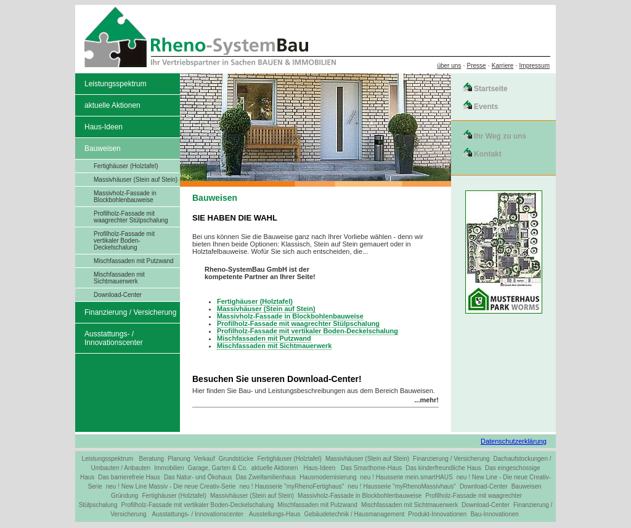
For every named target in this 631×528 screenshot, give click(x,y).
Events (486, 106)
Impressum (534, 65)
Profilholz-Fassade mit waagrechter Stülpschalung (131, 217)
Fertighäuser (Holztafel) (126, 166)
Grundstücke (236, 458)
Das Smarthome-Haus (371, 468)
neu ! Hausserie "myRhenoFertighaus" (291, 486)
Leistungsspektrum (115, 83)
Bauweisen (102, 148)
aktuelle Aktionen (112, 105)
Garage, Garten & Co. (218, 468)
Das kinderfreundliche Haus (443, 468)
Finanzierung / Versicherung (130, 312)
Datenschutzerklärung (514, 441)
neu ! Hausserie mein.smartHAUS (406, 477)
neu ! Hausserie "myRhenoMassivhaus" (402, 486)
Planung (179, 458)
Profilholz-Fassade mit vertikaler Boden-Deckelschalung (124, 240)
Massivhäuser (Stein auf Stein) (135, 179)
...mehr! (426, 400)
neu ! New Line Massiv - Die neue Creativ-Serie (171, 486)
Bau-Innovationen (494, 514)
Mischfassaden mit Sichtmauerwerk (119, 278)
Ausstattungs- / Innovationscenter (113, 338)
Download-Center (118, 294)
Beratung (151, 458)
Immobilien (169, 468)
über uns (449, 65)
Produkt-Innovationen (437, 514)
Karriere (503, 65)
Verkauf (204, 458)
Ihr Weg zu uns (500, 136)
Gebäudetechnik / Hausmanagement (354, 514)
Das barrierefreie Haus (129, 477)
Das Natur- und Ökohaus (198, 477)
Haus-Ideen (103, 127)
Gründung (124, 495)
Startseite (491, 88)
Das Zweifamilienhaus (266, 477)
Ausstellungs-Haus (274, 514)
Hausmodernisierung (327, 477)
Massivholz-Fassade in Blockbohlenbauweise (125, 196)
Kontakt (488, 154)
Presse (476, 65)
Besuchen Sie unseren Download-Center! (277, 379)
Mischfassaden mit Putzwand (134, 261)
